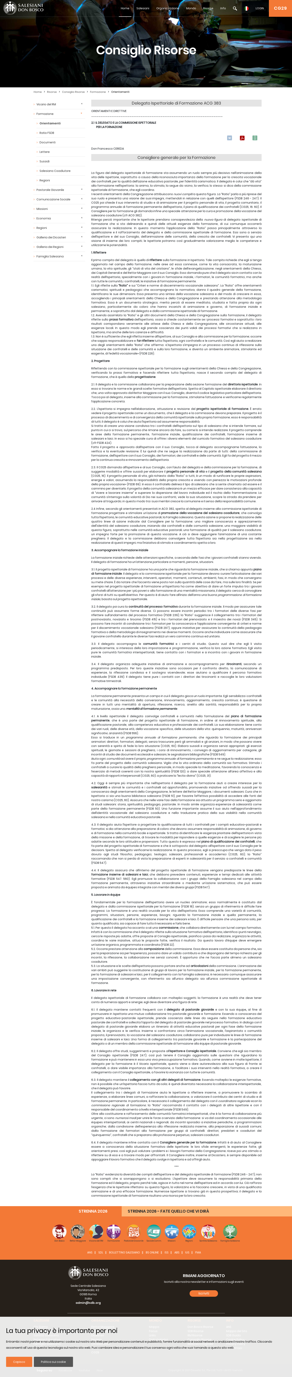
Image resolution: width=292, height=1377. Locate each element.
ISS (167, 1252)
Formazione (98, 92)
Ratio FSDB (47, 133)
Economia (43, 218)
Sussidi (44, 161)
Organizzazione (167, 8)
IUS (187, 1252)
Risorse (208, 8)
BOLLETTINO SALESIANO (124, 1252)
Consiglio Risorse (73, 92)
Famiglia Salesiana (50, 256)
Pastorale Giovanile (50, 190)
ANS (89, 1252)
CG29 (280, 8)
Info (223, 8)
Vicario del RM (46, 104)
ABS (176, 1252)
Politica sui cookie (53, 1362)
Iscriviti (204, 1293)
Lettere (45, 152)
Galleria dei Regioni (49, 247)
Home (125, 8)
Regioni (45, 180)
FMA (198, 1252)
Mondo (191, 8)
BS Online (152, 1252)
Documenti (48, 142)
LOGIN (260, 8)
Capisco (19, 1362)
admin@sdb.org (88, 1303)
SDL (100, 1252)
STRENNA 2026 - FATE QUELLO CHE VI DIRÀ (168, 1211)
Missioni (42, 209)
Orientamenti (120, 92)
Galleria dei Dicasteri (51, 237)
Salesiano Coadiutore (55, 171)
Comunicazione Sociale (53, 199)
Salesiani (142, 8)
